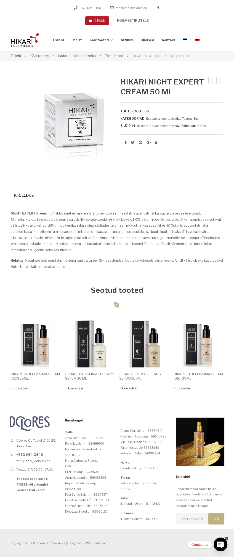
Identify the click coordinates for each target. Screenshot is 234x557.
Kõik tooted (40, 56)
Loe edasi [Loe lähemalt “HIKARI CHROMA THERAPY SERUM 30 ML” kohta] (129, 388)
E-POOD (97, 20)
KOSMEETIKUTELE (133, 21)
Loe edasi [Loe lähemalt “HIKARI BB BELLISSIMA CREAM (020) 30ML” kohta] (21, 388)
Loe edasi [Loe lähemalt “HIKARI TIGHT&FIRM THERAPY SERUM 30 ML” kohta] (75, 388)
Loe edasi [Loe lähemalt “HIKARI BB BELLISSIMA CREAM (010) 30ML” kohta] (183, 388)
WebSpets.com (96, 543)
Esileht (16, 56)
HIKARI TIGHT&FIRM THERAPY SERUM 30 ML (89, 376)
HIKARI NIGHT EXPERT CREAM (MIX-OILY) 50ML (220, 81)
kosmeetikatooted (165, 126)
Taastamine (114, 56)
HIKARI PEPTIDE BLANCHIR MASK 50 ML (212, 81)
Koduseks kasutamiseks (77, 56)
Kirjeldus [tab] (24, 195)
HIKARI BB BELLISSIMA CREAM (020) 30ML (35, 376)
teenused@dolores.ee (131, 8)
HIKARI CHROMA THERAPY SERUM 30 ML (140, 376)
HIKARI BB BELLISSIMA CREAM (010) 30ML (198, 376)
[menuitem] (58, 40)
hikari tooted (141, 126)
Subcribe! (216, 519)
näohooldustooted (193, 126)
